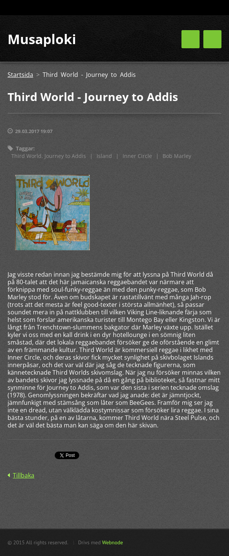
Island (104, 155)
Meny (212, 39)
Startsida (20, 74)
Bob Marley (177, 155)
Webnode (112, 542)
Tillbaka (23, 475)
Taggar (24, 148)
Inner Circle (137, 155)
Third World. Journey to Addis (48, 155)
